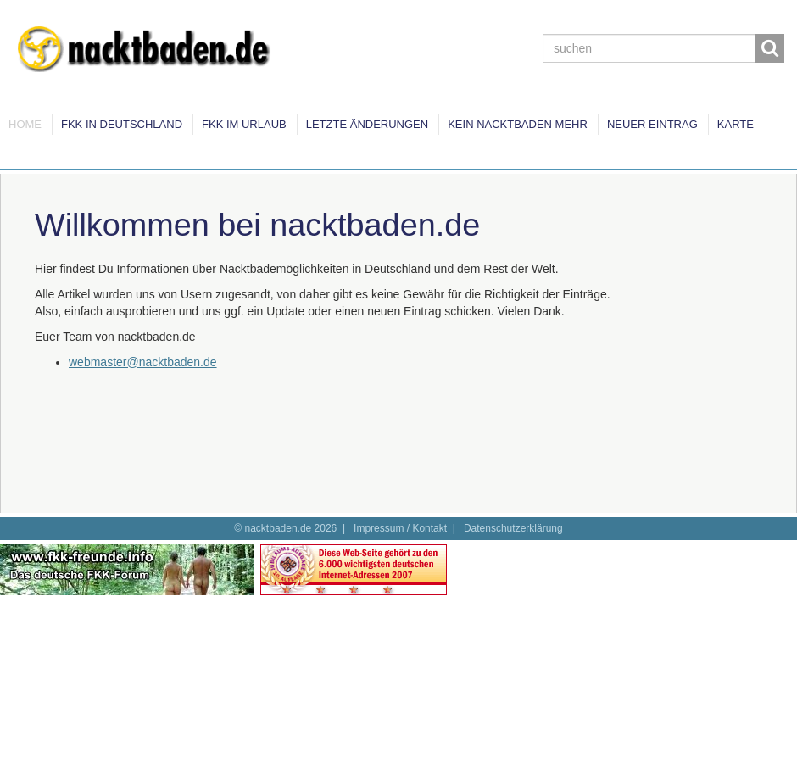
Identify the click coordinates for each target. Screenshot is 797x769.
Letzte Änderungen (367, 124)
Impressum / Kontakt (400, 528)
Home (25, 124)
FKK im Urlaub (244, 124)
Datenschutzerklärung (513, 528)
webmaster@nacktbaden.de (143, 362)
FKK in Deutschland (121, 124)
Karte (735, 124)
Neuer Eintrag (652, 124)
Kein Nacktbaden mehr (518, 124)
